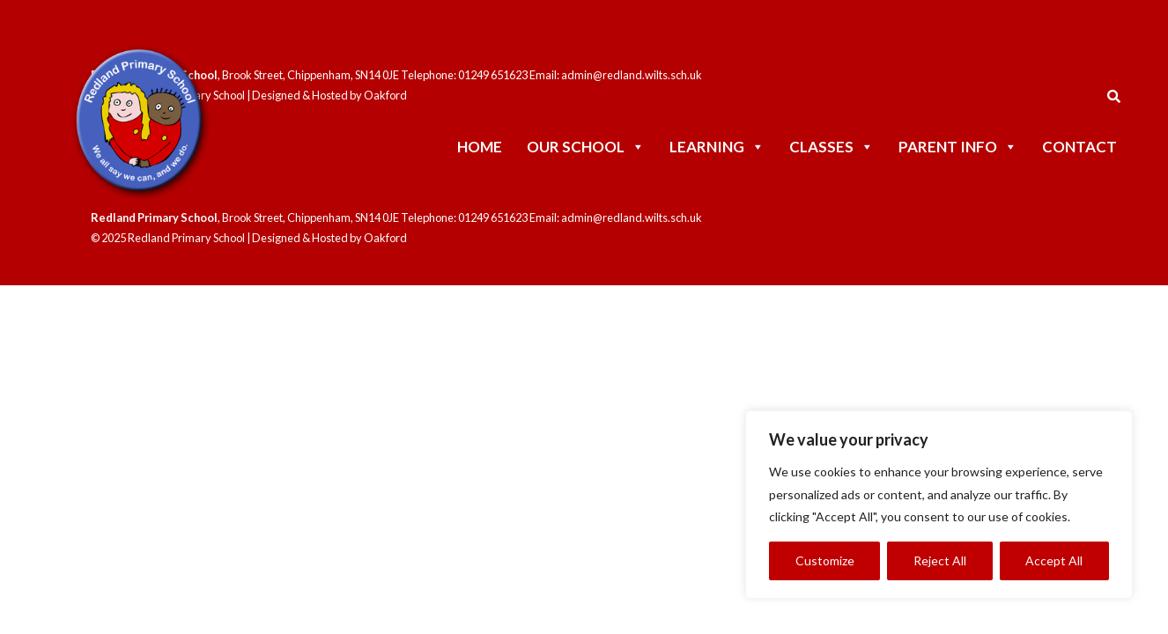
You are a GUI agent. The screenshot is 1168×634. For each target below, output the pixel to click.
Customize (824, 560)
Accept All (1054, 560)
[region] (939, 504)
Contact (1079, 146)
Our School (586, 146)
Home (479, 146)
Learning (717, 146)
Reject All (939, 560)
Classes (831, 146)
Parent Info (957, 146)
